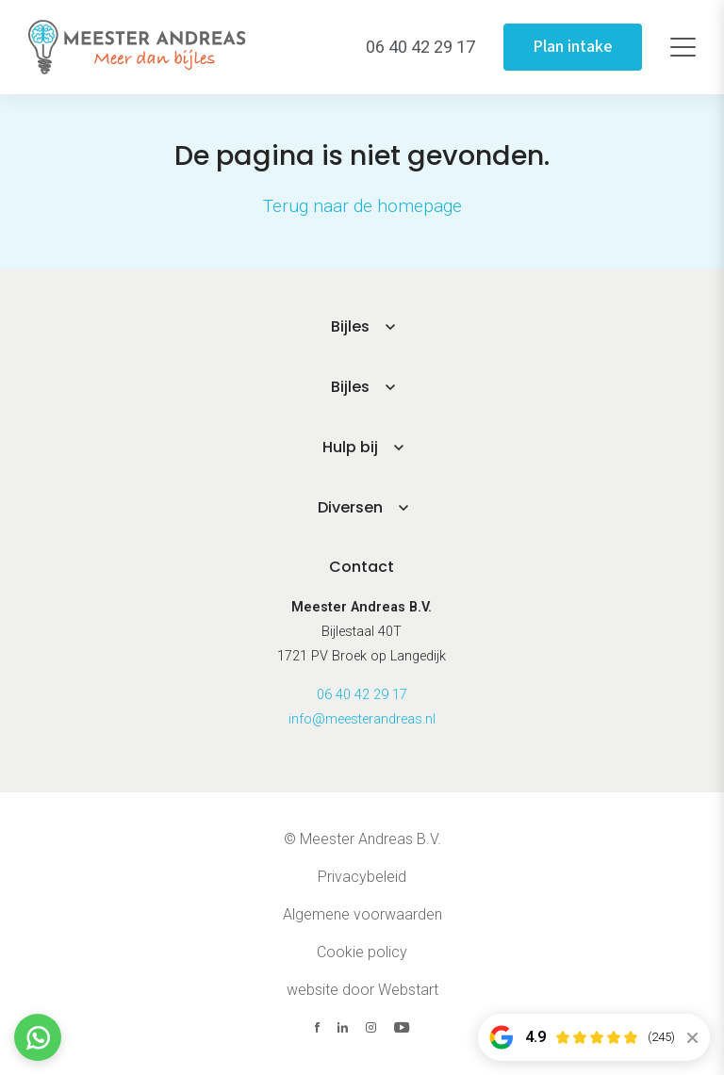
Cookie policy (362, 952)
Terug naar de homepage (362, 206)
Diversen (350, 507)
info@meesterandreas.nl (362, 719)
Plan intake (573, 46)
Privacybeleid (362, 877)
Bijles (350, 326)
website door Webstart (362, 990)
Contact (361, 567)
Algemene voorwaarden (362, 914)
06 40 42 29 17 (362, 695)
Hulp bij (350, 447)
